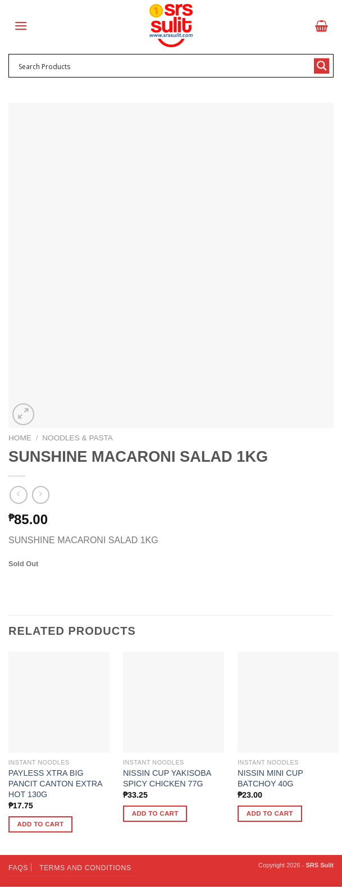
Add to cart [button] (40, 824)
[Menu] (21, 25)
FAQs (18, 868)
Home (19, 438)
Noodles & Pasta (77, 438)
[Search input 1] (164, 65)
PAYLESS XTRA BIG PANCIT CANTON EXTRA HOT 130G (55, 783)
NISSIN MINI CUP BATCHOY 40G (270, 778)
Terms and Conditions (85, 868)
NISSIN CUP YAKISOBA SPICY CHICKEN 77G (167, 778)
